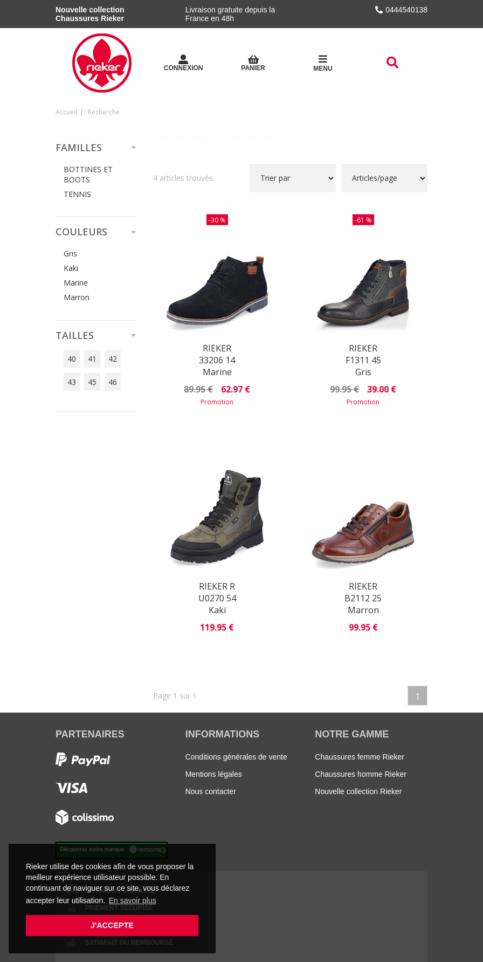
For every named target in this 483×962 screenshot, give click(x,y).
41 (92, 359)
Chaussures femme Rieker (359, 757)
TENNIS (77, 194)
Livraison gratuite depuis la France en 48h (230, 14)
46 (112, 382)
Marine (76, 282)
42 (112, 359)
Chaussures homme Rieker (360, 774)
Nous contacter (210, 791)
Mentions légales (213, 774)
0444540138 (401, 9)
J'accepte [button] (112, 925)
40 (71, 359)
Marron (76, 297)
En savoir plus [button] (132, 900)
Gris (70, 253)
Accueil (66, 112)
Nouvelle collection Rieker (358, 791)
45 (92, 382)
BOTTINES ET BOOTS (88, 174)
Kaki (71, 268)
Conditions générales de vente (236, 757)
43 (71, 382)
